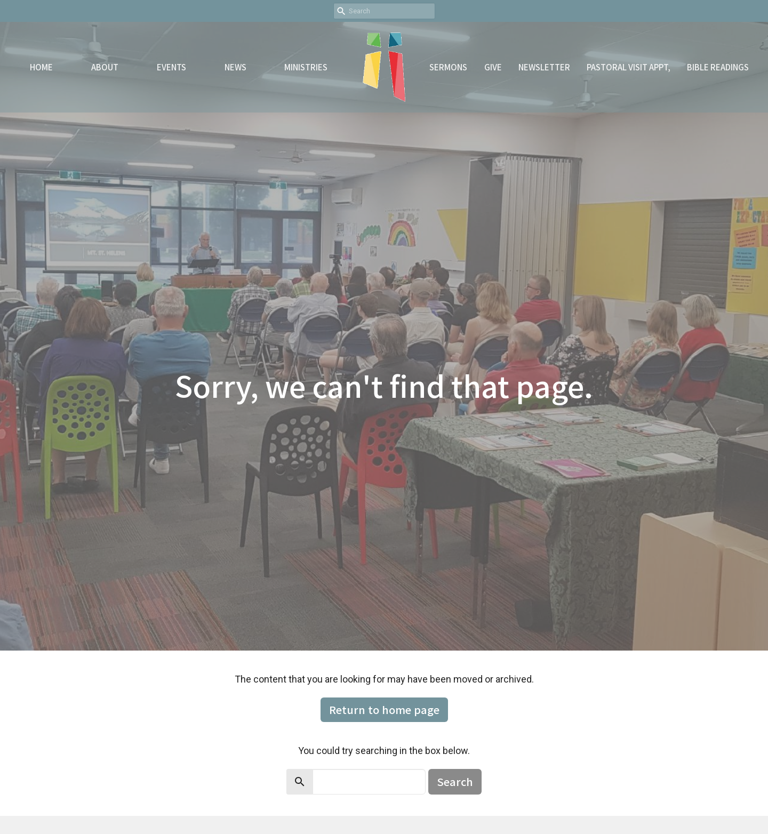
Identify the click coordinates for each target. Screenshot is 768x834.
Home (41, 67)
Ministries (305, 67)
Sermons (448, 67)
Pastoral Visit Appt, (628, 67)
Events (171, 67)
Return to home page (384, 709)
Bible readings (718, 67)
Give (493, 67)
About (104, 67)
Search (455, 781)
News (235, 67)
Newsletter (544, 67)
